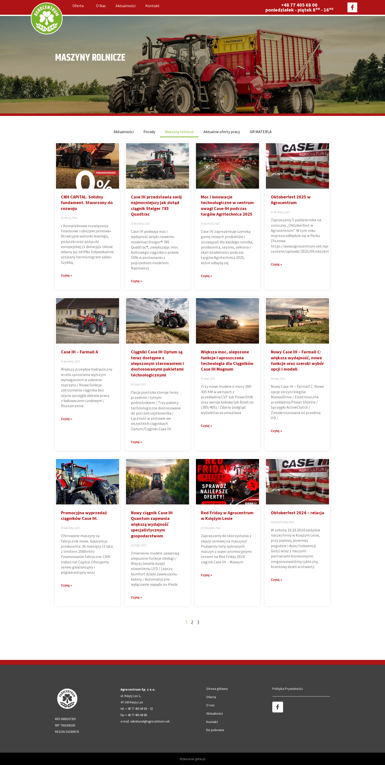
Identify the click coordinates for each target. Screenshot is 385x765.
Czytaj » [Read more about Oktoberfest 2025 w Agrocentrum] (276, 264)
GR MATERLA (261, 131)
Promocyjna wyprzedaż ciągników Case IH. (84, 515)
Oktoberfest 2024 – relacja (297, 512)
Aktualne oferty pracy (222, 131)
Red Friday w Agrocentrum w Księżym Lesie (227, 515)
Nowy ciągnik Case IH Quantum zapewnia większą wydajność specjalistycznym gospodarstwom (152, 524)
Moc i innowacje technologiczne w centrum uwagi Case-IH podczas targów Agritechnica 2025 (227, 205)
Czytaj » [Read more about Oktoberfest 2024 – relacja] (276, 580)
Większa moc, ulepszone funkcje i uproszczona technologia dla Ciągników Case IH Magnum (227, 360)
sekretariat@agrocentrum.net (149, 721)
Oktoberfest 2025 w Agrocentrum (291, 199)
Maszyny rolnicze (179, 131)
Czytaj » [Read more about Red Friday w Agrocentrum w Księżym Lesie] (206, 575)
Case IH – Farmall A (79, 352)
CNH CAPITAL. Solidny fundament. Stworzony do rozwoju (87, 202)
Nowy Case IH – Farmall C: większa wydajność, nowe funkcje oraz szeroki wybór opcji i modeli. (297, 360)
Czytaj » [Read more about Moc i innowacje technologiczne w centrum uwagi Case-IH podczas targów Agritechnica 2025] (206, 276)
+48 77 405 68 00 (299, 5)
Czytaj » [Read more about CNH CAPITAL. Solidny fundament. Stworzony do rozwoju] (66, 275)
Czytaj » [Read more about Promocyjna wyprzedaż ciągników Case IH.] (66, 585)
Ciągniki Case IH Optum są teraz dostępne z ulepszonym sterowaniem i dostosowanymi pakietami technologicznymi (157, 363)
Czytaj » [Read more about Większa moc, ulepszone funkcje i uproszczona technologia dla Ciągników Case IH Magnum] (206, 426)
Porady (149, 131)
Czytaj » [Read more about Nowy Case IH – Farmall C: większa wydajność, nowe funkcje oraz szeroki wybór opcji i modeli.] (276, 431)
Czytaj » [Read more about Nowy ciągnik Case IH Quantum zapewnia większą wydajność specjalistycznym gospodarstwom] (136, 597)
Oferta (79, 5)
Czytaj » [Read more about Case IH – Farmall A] (66, 419)
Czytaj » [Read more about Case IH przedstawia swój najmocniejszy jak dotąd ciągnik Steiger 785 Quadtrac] (136, 281)
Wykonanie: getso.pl (192, 759)
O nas (101, 5)
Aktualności (126, 5)
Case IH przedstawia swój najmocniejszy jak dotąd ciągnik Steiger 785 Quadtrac (156, 205)
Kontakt (152, 5)
